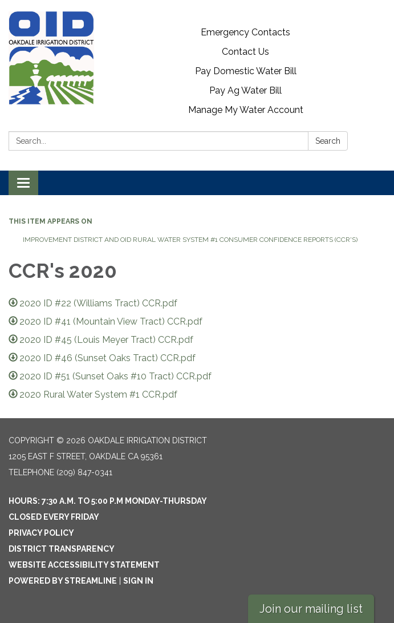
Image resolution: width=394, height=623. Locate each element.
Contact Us (245, 51)
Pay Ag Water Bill (245, 90)
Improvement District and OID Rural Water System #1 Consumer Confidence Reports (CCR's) (190, 240)
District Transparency (62, 548)
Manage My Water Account (245, 109)
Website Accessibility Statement (84, 564)
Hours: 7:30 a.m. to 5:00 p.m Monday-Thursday (108, 500)
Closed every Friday (54, 516)
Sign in (138, 580)
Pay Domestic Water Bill (245, 71)
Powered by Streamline (63, 580)
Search (327, 140)
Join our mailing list (311, 609)
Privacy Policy (41, 532)
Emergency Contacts (245, 32)
